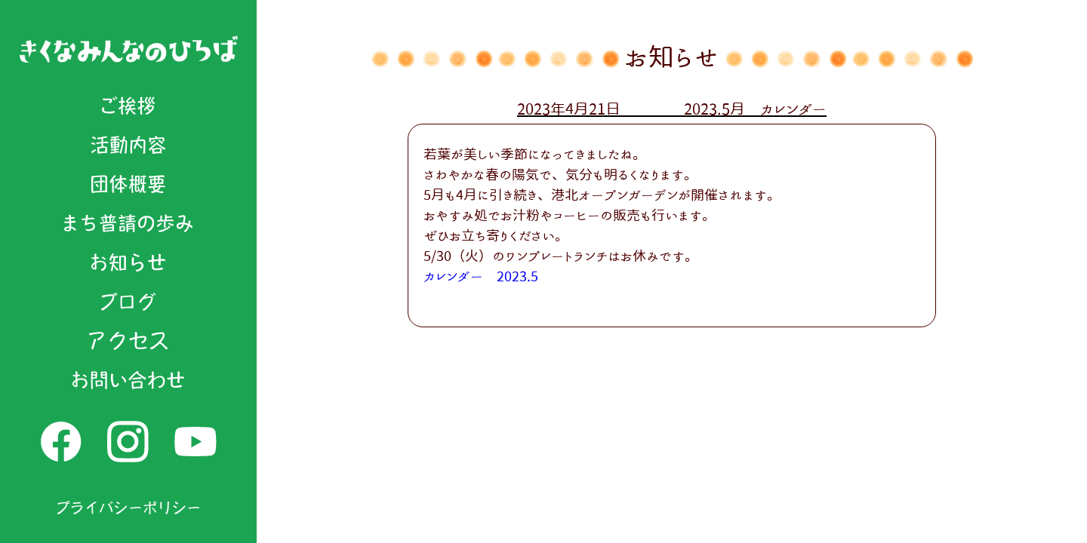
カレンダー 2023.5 (480, 276)
